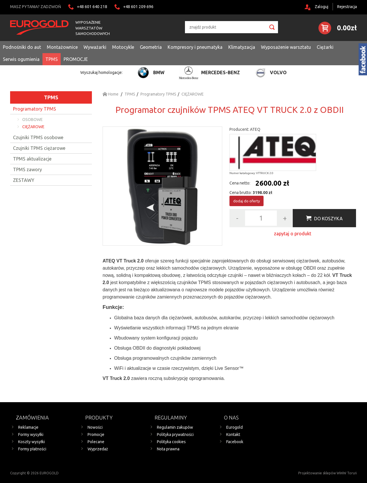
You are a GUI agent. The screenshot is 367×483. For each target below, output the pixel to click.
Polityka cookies (171, 441)
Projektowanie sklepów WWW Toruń (327, 473)
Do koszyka (328, 218)
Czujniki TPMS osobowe (38, 137)
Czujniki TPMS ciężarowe (39, 148)
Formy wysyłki (30, 434)
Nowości (95, 427)
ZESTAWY (23, 180)
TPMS (51, 97)
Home (110, 94)
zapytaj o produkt (292, 233)
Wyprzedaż (98, 449)
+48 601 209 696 (138, 6)
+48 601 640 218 (92, 6)
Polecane (96, 441)
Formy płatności (32, 449)
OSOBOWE (32, 119)
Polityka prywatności (175, 434)
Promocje (96, 434)
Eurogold (234, 427)
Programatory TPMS (34, 108)
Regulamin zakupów (175, 427)
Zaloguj (321, 6)
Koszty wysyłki (31, 441)
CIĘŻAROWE (33, 126)
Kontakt (233, 434)
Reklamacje (28, 427)
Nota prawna (168, 449)
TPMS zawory (27, 169)
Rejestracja (347, 6)
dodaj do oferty (246, 201)
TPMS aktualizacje (32, 158)
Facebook (234, 441)
